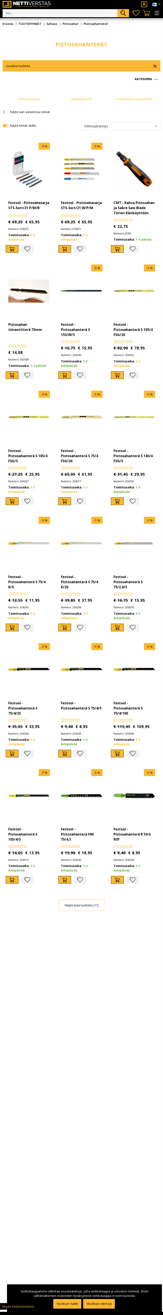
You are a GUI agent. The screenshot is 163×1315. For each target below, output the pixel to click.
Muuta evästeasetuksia (18, 1306)
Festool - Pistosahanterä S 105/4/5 (22, 834)
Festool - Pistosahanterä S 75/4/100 (128, 708)
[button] (81, 79)
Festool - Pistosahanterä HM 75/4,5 (77, 834)
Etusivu (8, 24)
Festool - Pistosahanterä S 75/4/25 (22, 708)
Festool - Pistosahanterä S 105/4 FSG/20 (133, 329)
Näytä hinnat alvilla (23, 125)
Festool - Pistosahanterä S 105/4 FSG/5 (27, 455)
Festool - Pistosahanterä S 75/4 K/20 (79, 581)
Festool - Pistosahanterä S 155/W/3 (75, 329)
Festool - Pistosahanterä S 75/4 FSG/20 (79, 455)
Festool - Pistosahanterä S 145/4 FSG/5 (133, 455)
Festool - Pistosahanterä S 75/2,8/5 (128, 581)
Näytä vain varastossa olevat (30, 112)
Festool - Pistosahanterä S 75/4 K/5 (26, 581)
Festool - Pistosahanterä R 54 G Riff (132, 834)
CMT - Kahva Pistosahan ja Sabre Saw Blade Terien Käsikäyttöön (134, 207)
